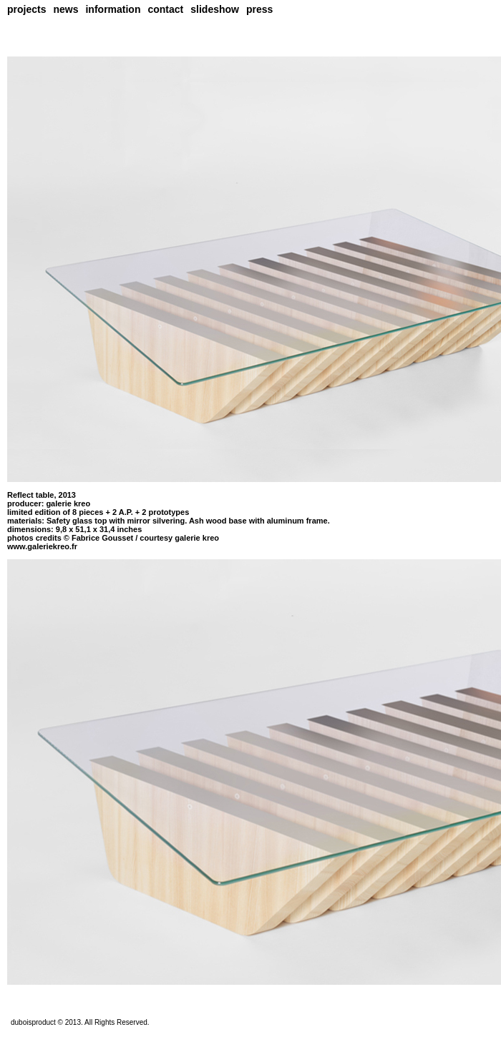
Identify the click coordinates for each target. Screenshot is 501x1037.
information (112, 9)
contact (165, 9)
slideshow (214, 9)
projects (26, 9)
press (259, 9)
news (65, 9)
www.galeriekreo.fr (42, 546)
